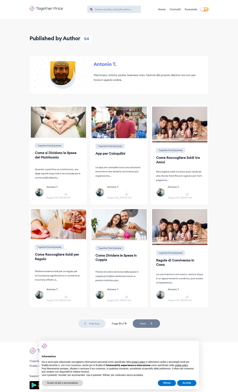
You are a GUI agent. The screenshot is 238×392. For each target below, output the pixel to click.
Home (162, 9)
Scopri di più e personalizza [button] (62, 383)
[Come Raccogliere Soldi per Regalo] (58, 224)
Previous (92, 323)
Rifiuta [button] (167, 383)
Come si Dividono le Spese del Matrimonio (55, 155)
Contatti (175, 9)
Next (146, 323)
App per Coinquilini (110, 153)
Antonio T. (105, 64)
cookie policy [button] (181, 365)
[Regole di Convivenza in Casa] (179, 227)
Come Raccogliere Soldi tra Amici (178, 160)
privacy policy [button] (138, 362)
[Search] (115, 9)
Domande (191, 9)
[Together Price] (56, 8)
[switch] (204, 9)
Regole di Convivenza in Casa (175, 262)
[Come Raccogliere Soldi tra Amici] (179, 124)
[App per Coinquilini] (119, 122)
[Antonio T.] (63, 73)
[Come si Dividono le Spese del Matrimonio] (58, 122)
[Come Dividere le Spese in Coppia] (119, 224)
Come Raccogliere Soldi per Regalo (57, 256)
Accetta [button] (187, 383)
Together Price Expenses (49, 145)
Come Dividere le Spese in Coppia (116, 257)
